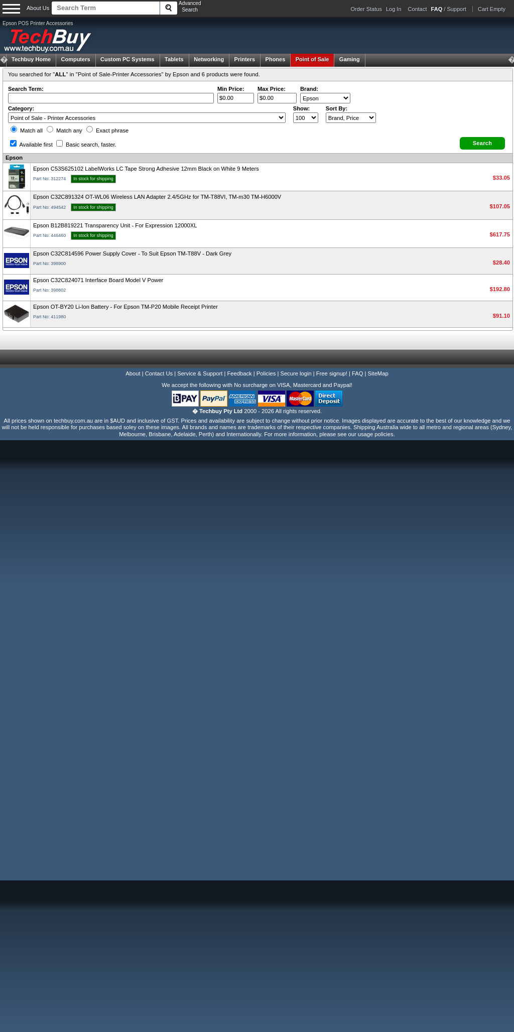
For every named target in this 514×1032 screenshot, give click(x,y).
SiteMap (378, 373)
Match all (27, 130)
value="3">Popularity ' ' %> (351, 117)
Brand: (309, 89)
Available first (31, 145)
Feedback (239, 373)
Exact (107, 130)
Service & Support (199, 373)
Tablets (174, 59)
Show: (301, 108)
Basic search (86, 145)
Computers (75, 59)
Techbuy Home (31, 59)
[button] (482, 143)
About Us (38, 8)
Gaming (349, 59)
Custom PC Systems (127, 59)
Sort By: (337, 108)
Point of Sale (312, 59)
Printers (244, 59)
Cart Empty (491, 9)
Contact (417, 9)
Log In (394, 9)
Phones (276, 59)
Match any (64, 130)
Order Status (366, 9)
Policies (266, 373)
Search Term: (26, 89)
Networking (209, 59)
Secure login (295, 373)
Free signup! (331, 373)
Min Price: (230, 89)
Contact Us (159, 373)
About (132, 373)
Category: (21, 108)
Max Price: (272, 89)
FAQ (357, 373)
